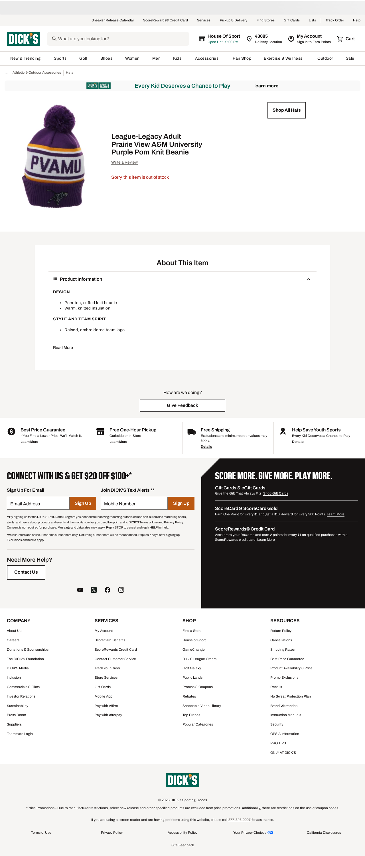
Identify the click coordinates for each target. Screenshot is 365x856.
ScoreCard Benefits (110, 640)
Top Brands (191, 715)
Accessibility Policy (182, 833)
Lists (312, 20)
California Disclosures (324, 833)
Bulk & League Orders (199, 659)
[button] (286, 110)
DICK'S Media (18, 668)
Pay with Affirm (106, 706)
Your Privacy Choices (249, 833)
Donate (298, 442)
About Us (14, 631)
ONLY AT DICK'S (283, 753)
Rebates (189, 696)
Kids (177, 58)
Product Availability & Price (291, 668)
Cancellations (281, 640)
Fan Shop (242, 58)
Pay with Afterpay (108, 715)
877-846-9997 (239, 820)
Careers (13, 640)
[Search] (128, 39)
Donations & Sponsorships (27, 650)
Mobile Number (119, 503)
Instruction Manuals (285, 715)
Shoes (106, 58)
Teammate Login (20, 734)
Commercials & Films (23, 687)
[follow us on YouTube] (80, 590)
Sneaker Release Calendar (113, 20)
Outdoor (325, 58)
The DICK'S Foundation (25, 659)
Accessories (207, 58)
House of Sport (194, 640)
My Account (104, 631)
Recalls (276, 687)
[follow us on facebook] (107, 590)
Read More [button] (63, 347)
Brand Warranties (283, 706)
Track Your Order (107, 668)
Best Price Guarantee (287, 659)
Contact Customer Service (115, 659)
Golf (83, 58)
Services (204, 20)
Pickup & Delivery (234, 20)
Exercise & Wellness (284, 58)
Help (356, 20)
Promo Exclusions (284, 678)
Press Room (16, 715)
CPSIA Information (284, 734)
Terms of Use (41, 833)
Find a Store (192, 631)
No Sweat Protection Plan (290, 696)
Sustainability (17, 706)
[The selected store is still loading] (225, 39)
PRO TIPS (278, 743)
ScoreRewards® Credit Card (165, 20)
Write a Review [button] (124, 162)
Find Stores (266, 20)
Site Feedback (182, 845)
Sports (60, 58)
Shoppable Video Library (201, 706)
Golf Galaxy (191, 668)
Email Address (25, 503)
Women (132, 58)
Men (156, 58)
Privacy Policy (112, 833)
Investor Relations (21, 696)
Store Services (106, 678)
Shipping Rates (282, 650)
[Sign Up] (83, 503)
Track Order (335, 20)
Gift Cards (292, 20)
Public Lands (192, 678)
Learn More (266, 85)
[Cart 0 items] (346, 39)
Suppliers (14, 724)
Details (206, 447)
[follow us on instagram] (121, 590)
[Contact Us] (26, 572)
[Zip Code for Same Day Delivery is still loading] (264, 39)
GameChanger (194, 650)
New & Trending (25, 58)
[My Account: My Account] (309, 39)
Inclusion (14, 678)
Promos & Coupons (197, 687)
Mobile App (103, 696)
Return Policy (280, 631)
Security (276, 724)
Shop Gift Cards (275, 493)
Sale (350, 58)
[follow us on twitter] (93, 590)
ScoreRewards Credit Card (116, 650)
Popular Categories (197, 724)
